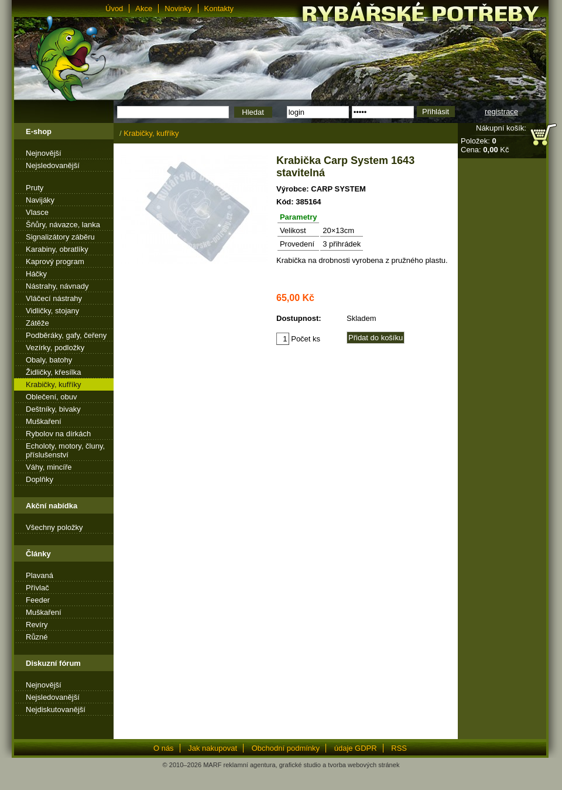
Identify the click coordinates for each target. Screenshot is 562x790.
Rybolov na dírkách (58, 433)
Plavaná (39, 575)
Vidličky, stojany (52, 310)
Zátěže (37, 323)
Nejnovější (43, 153)
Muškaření (43, 421)
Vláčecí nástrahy (54, 298)
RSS (399, 748)
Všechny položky (54, 527)
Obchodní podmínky (286, 748)
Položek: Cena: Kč (485, 145)
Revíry (37, 624)
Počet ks (298, 339)
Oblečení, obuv (51, 396)
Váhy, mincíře (49, 467)
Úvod (114, 8)
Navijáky (40, 200)
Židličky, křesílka (53, 372)
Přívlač (37, 587)
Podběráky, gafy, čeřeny (66, 335)
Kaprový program (55, 261)
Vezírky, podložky (55, 347)
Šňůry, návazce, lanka (63, 224)
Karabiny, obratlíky (57, 249)
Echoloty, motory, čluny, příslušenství (65, 450)
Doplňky (39, 479)
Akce (143, 8)
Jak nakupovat (212, 748)
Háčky (36, 273)
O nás (163, 748)
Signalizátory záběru (60, 236)
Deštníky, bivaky (53, 409)
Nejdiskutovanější (55, 709)
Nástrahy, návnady (57, 286)
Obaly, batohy (49, 359)
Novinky (178, 8)
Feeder (38, 600)
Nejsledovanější (53, 165)
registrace (501, 111)
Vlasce (37, 212)
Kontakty (219, 8)
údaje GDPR (355, 748)
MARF (212, 764)
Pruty (34, 187)
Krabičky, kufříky (53, 384)
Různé (37, 636)
